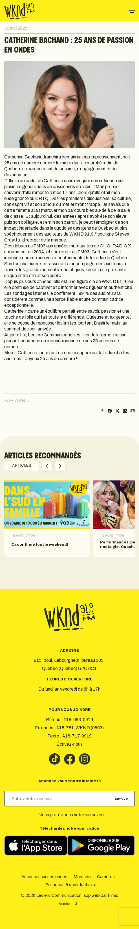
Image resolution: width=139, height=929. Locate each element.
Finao (113, 895)
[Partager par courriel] (133, 411)
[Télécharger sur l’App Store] (35, 846)
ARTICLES (21, 465)
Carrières (106, 876)
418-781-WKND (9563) (80, 727)
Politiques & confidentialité (70, 884)
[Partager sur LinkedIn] (125, 411)
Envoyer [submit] (122, 798)
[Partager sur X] (117, 411)
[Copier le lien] (101, 411)
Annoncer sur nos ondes (44, 876)
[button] (47, 466)
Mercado (82, 876)
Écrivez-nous (69, 744)
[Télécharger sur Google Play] (101, 846)
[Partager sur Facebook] (110, 411)
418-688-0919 (78, 719)
